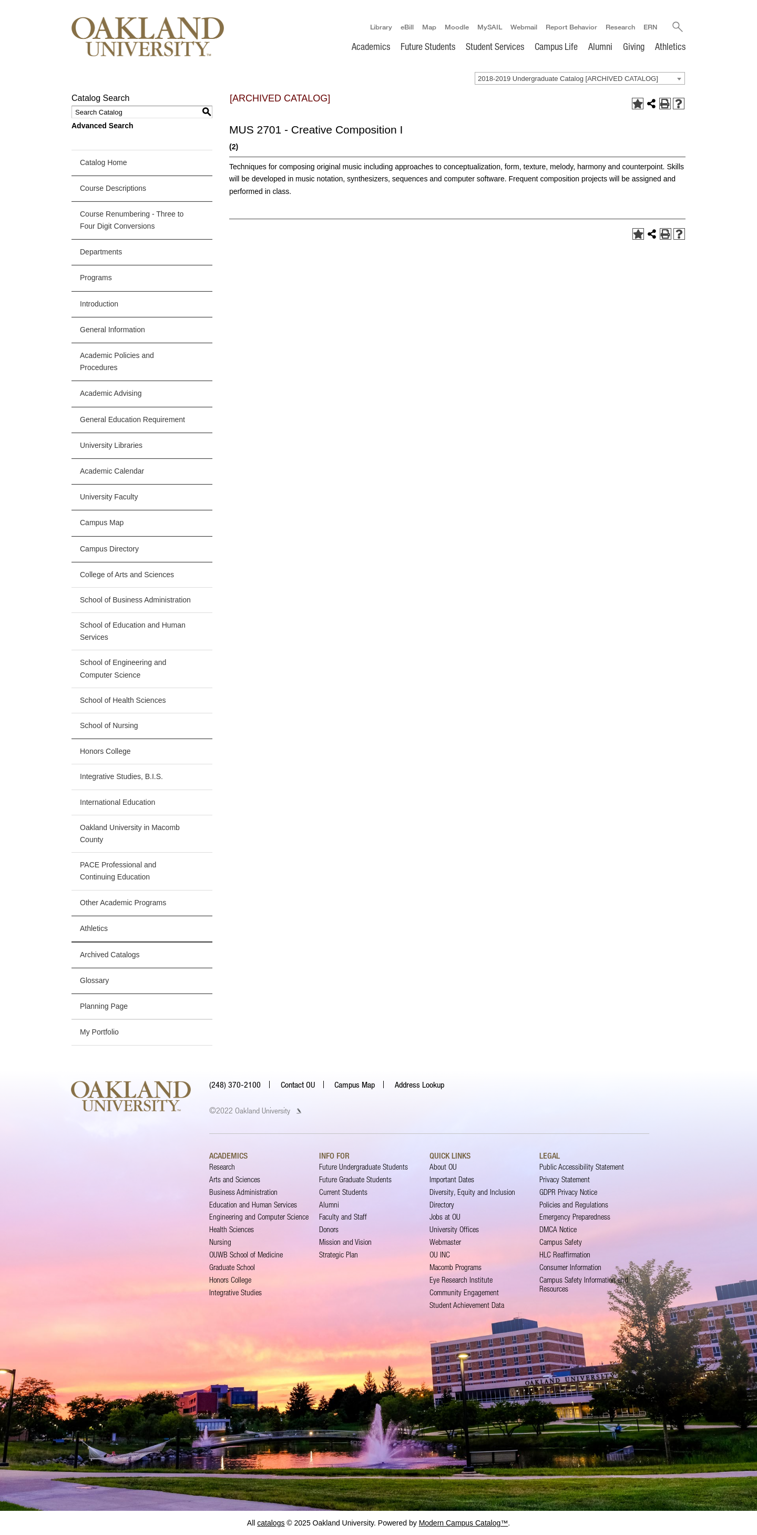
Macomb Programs (455, 1267)
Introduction (99, 304)
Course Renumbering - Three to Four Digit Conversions (131, 220)
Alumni (600, 46)
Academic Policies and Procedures (117, 361)
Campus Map (102, 522)
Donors (329, 1229)
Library (381, 27)
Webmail (523, 27)
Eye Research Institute (461, 1279)
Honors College (105, 751)
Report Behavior (571, 27)
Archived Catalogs (110, 954)
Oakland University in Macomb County (130, 833)
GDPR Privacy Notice (568, 1192)
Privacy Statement (564, 1179)
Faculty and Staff (343, 1217)
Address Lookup (419, 1084)
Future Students (428, 46)
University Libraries (111, 445)
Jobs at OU (445, 1217)
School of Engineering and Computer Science (123, 669)
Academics (371, 46)
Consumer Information (570, 1267)
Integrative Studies (235, 1292)
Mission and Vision (345, 1241)
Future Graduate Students (355, 1179)
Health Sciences (231, 1229)
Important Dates (451, 1179)
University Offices (454, 1229)
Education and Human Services (253, 1204)
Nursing (220, 1241)
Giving (634, 46)
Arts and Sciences (234, 1179)
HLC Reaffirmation (564, 1254)
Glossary (94, 980)
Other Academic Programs (123, 902)
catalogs (270, 1523)
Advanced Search (102, 125)
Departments (101, 252)
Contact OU (298, 1084)
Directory (441, 1204)
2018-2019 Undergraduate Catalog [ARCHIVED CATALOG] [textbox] (568, 79)
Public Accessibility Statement (581, 1166)
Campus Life (556, 46)
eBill (407, 27)
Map (429, 27)
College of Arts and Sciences (127, 574)
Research (620, 27)
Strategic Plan (338, 1254)
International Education (117, 802)
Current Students (343, 1192)
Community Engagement (464, 1292)
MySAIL (489, 27)
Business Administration (243, 1192)
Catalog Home (103, 162)
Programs (96, 278)
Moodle (457, 27)
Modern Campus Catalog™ (463, 1523)
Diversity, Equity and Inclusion (472, 1192)
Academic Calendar (112, 471)
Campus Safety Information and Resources (583, 1284)
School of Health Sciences (123, 700)
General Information (112, 329)
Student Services (495, 46)
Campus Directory (109, 549)
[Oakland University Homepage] (147, 36)
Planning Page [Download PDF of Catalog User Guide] (104, 1006)
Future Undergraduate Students (363, 1166)
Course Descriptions (113, 188)
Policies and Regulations (573, 1204)
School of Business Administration (135, 600)
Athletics (670, 46)
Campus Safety (560, 1241)
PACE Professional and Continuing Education (118, 871)
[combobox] (580, 78)
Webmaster (445, 1241)
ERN (650, 27)
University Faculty (109, 497)
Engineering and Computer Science (259, 1217)
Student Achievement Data (466, 1305)
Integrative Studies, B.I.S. (121, 776)
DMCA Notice (558, 1229)
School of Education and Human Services (133, 631)
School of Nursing (109, 725)
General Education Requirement (132, 419)
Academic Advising (111, 393)
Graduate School (232, 1267)
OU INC (439, 1254)
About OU (443, 1166)
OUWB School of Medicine (246, 1254)
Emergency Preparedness (574, 1217)
